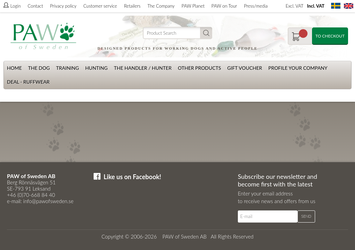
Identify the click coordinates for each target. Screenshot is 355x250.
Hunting (96, 68)
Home (14, 68)
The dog (39, 68)
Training (67, 68)
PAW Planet (193, 6)
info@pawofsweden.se (48, 201)
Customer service (100, 6)
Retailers (132, 6)
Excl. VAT (294, 6)
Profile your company (297, 68)
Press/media (256, 6)
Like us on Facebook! (132, 177)
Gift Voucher (244, 68)
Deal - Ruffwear (28, 82)
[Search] (177, 33)
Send (306, 216)
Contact (35, 6)
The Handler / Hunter (142, 68)
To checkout (330, 36)
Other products (199, 68)
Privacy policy (63, 6)
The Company (160, 6)
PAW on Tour (224, 6)
